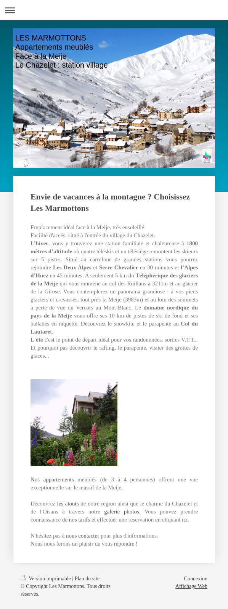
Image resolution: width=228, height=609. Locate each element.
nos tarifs (79, 520)
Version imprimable (46, 578)
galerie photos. (122, 512)
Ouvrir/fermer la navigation (114, 10)
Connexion (195, 578)
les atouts (68, 503)
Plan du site (87, 578)
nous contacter (82, 536)
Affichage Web (191, 586)
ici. (185, 520)
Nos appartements (52, 479)
